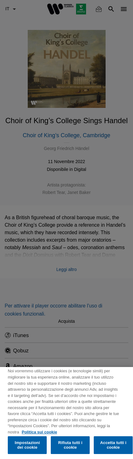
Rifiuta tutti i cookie (70, 445)
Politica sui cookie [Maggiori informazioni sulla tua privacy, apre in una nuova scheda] (39, 432)
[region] (66, 413)
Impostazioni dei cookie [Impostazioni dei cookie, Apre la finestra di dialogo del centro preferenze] (27, 445)
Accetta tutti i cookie (113, 445)
